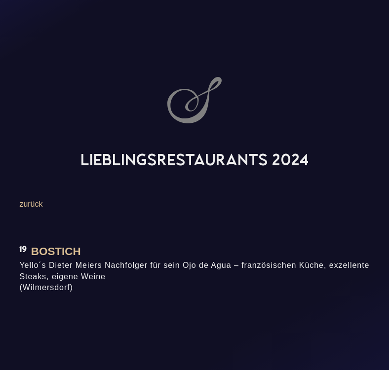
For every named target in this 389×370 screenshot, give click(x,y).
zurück (30, 204)
